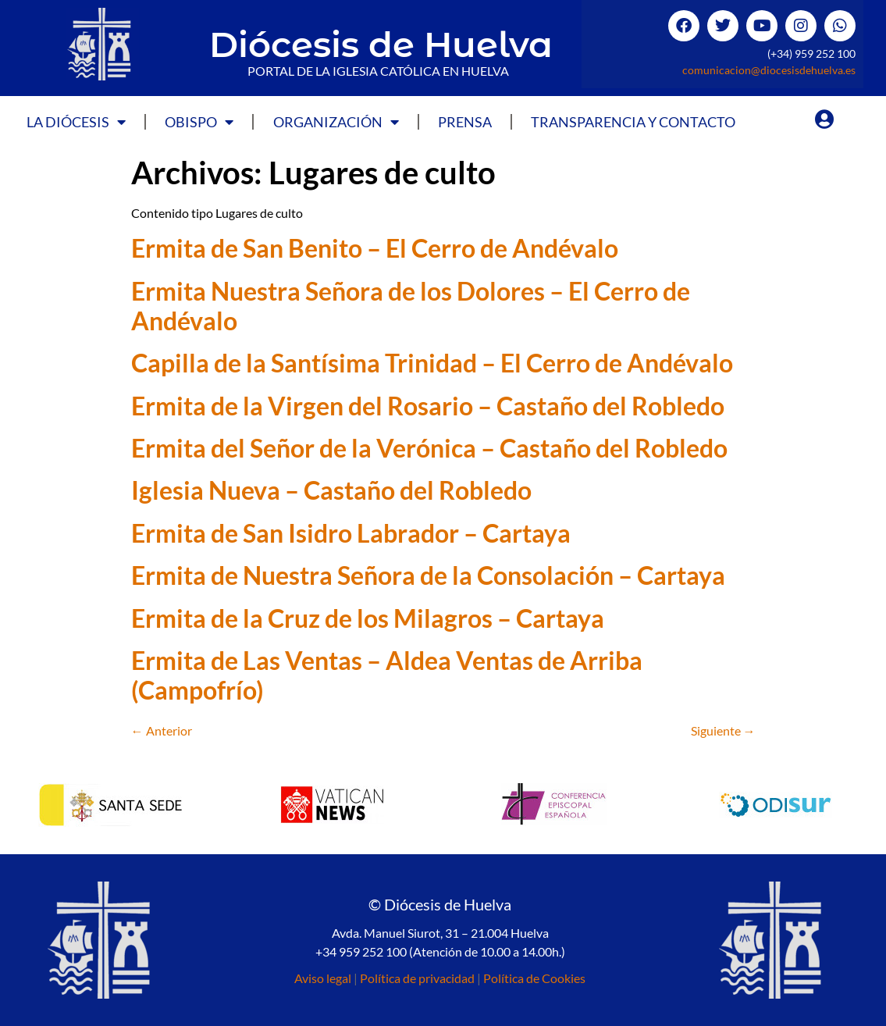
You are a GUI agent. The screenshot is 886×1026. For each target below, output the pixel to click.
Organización (336, 122)
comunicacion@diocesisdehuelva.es (769, 70)
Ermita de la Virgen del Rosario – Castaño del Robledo (427, 405)
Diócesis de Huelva (381, 44)
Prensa (465, 121)
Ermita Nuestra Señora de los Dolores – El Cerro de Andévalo (410, 306)
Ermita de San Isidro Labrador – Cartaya (351, 533)
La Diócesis (76, 122)
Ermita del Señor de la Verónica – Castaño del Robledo (429, 448)
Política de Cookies (534, 978)
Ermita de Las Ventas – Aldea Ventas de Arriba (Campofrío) (386, 675)
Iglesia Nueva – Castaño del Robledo (331, 490)
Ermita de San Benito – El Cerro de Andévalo (374, 248)
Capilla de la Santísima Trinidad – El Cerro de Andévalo (432, 362)
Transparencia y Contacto (633, 121)
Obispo (199, 122)
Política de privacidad (417, 978)
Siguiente (723, 730)
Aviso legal (322, 978)
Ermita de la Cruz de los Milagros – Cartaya (367, 618)
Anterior (161, 730)
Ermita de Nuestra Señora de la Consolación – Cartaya (428, 575)
